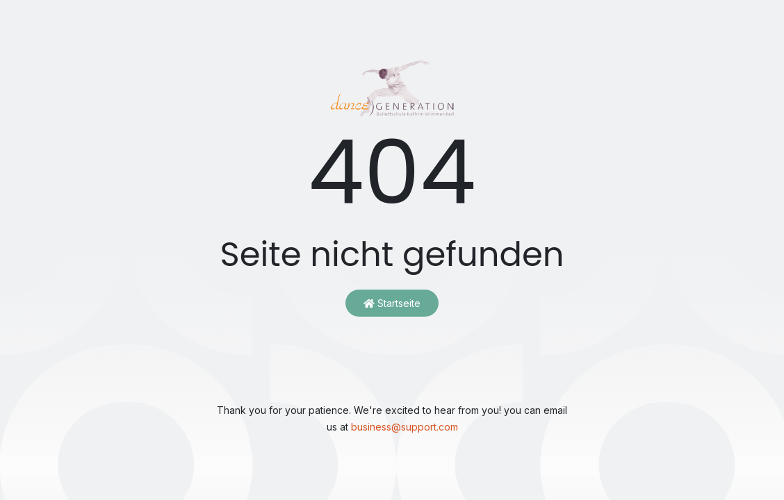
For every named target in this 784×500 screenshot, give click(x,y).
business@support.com (404, 427)
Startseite (392, 303)
